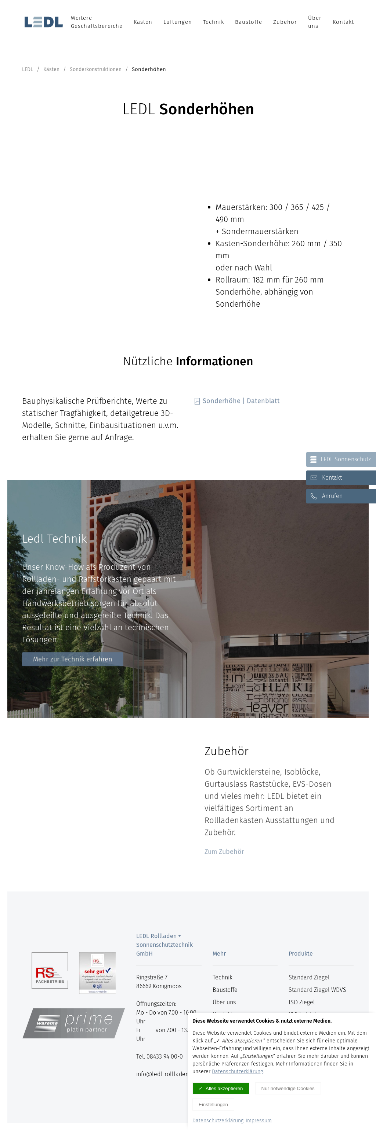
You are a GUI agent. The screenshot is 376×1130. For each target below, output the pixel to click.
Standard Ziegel (309, 977)
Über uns (315, 22)
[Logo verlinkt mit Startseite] (44, 22)
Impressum (259, 1121)
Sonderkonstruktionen (96, 69)
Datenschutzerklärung (237, 1071)
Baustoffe (248, 22)
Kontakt (343, 22)
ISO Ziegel (302, 1002)
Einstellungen (213, 1104)
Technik (213, 22)
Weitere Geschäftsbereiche (97, 22)
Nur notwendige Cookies (288, 1088)
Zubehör (285, 22)
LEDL (27, 69)
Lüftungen (177, 22)
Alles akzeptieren (224, 1088)
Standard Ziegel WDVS (317, 989)
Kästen (143, 22)
